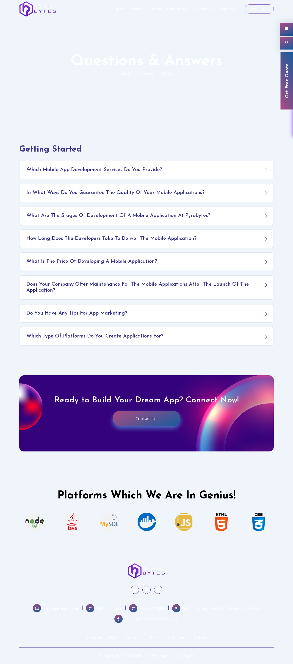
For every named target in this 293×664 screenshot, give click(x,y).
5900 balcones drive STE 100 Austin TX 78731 (221, 608)
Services (137, 8)
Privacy (201, 637)
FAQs (113, 637)
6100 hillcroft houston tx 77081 (152, 619)
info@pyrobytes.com (61, 608)
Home (120, 8)
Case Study (176, 8)
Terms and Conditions (169, 637)
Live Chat (259, 9)
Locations (201, 8)
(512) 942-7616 (109, 608)
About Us (94, 637)
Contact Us (227, 8)
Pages (147, 74)
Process (155, 8)
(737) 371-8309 (152, 608)
